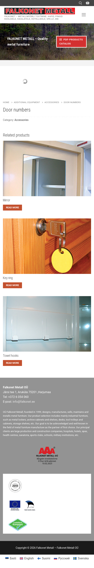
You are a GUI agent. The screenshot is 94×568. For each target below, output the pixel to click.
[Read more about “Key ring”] (12, 285)
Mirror (6, 200)
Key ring (8, 278)
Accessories (52, 102)
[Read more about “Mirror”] (12, 208)
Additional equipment (27, 102)
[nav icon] (84, 15)
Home (6, 102)
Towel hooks (11, 355)
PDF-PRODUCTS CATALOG (71, 41)
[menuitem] (10, 558)
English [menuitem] (29, 558)
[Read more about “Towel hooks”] (12, 363)
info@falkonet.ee (24, 401)
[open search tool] (80, 3)
